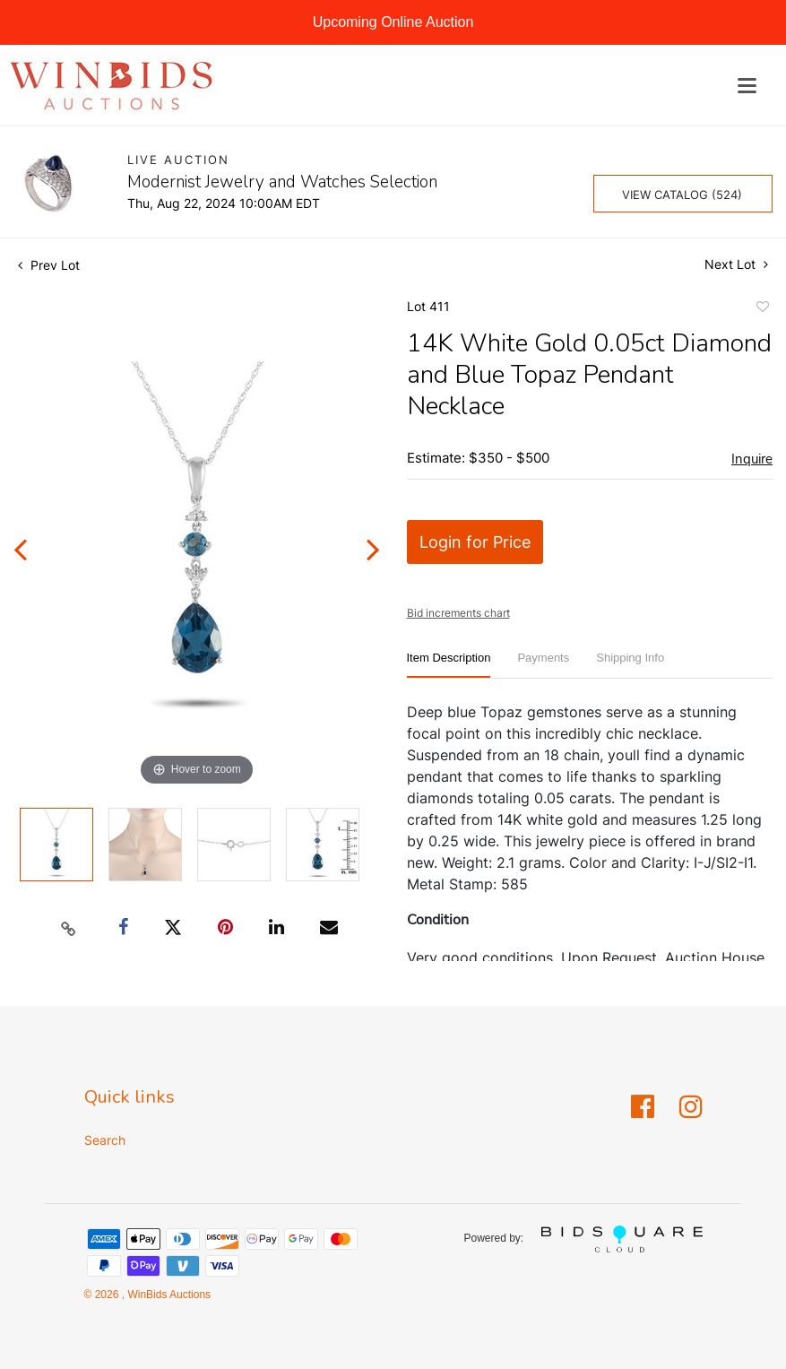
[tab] (449, 665)
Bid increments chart (458, 613)
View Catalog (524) (682, 194)
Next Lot (736, 264)
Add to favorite (762, 309)
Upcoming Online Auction (393, 22)
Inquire (752, 459)
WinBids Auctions (168, 1294)
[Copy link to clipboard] (69, 928)
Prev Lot (49, 265)
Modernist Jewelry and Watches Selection (282, 182)
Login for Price (475, 542)
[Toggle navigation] (747, 85)
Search (104, 1140)
